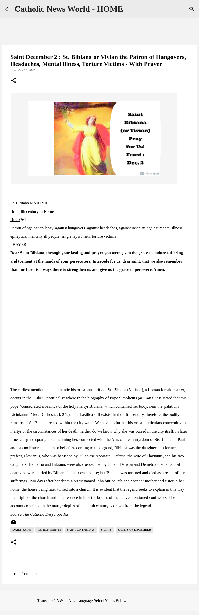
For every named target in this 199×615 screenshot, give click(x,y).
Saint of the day (81, 529)
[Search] (192, 9)
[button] (13, 81)
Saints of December (134, 529)
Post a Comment (24, 573)
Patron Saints (49, 529)
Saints (106, 529)
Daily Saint (22, 529)
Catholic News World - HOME (69, 8)
